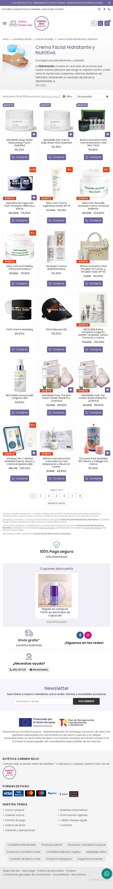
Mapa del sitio (11, 870)
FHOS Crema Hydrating (20, 329)
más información (56, 621)
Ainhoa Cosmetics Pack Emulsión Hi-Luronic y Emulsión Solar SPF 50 (93, 268)
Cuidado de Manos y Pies (25, 859)
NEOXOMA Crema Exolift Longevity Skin (20, 397)
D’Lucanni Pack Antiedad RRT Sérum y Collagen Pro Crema (93, 461)
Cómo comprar (14, 810)
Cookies (70, 870)
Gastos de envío (15, 825)
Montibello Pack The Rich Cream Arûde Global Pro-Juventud (56, 398)
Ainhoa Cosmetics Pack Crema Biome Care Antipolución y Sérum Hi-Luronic (56, 462)
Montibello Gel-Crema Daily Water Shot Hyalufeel (56, 141)
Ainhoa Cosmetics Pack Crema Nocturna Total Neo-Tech (93, 142)
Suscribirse (86, 701)
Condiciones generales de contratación (27, 874)
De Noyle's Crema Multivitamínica (56, 267)
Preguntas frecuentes (90, 859)
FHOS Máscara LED (56, 329)
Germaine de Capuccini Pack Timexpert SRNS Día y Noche (19, 205)
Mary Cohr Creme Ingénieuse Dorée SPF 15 (56, 204)
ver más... (41, 85)
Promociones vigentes (74, 815)
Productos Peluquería (59, 859)
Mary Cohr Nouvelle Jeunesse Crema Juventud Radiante (93, 205)
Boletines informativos (73, 810)
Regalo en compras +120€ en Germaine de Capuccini (56, 612)
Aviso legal (28, 870)
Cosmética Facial (92, 527)
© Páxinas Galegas (99, 880)
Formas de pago (15, 820)
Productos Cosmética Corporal (86, 844)
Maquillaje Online (96, 851)
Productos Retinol (52, 844)
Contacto (66, 825)
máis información (56, 556)
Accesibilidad (61, 874)
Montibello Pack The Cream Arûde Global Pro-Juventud (93, 398)
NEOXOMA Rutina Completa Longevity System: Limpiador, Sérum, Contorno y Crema (93, 333)
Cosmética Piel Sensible (22, 844)
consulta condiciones (29, 645)
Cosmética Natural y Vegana (63, 851)
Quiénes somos (14, 815)
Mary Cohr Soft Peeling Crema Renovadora (20, 267)
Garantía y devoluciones (20, 830)
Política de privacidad (50, 870)
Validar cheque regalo (73, 820)
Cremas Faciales (47, 527)
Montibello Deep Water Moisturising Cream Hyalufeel (20, 142)
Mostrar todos (50, 96)
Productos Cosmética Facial (23, 851)
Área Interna (78, 874)
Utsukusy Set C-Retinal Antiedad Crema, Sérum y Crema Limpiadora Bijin (20, 461)
